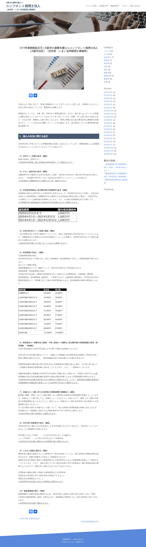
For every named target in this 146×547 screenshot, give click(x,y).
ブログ (124, 6)
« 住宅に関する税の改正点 (29, 518)
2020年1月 (108, 108)
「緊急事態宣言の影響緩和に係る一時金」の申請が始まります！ (116, 167)
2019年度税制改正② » (90, 522)
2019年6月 (108, 129)
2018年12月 (108, 148)
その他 (106, 54)
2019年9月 (108, 120)
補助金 (106, 79)
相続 (105, 70)
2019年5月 (108, 132)
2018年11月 (108, 151)
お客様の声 (103, 6)
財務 (105, 82)
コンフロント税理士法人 (23, 6)
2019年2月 (108, 142)
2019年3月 (108, 138)
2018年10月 (108, 154)
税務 (105, 73)
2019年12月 (108, 111)
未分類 (106, 63)
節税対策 (107, 76)
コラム (106, 51)
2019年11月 (108, 114)
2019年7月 (108, 126)
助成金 (106, 60)
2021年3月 (108, 92)
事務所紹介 (114, 6)
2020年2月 (108, 104)
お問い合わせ (134, 6)
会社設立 (107, 57)
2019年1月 (108, 145)
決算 (105, 67)
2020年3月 (108, 101)
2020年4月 (108, 98)
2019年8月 (108, 123)
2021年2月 (108, 95)
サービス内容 (91, 6)
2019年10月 (108, 117)
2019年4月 (108, 135)
